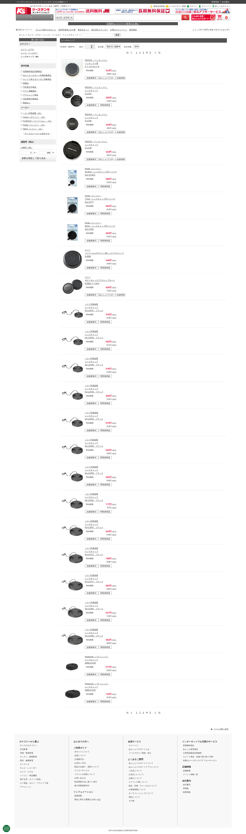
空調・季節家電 (26, 753)
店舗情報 (186, 767)
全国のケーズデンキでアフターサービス (200, 760)
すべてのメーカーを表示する (37, 134)
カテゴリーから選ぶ (26, 17)
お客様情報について (137, 789)
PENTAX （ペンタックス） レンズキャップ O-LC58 (96, 117)
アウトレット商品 (30, 95)
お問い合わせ (80, 778)
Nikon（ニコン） (33, 129)
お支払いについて (136, 774)
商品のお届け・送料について (86, 767)
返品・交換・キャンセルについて (143, 786)
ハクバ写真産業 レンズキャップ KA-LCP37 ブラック (94, 307)
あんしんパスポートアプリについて (144, 767)
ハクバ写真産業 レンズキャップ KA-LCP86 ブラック (94, 633)
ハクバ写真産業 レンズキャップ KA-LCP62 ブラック (94, 497)
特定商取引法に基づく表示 (85, 782)
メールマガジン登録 (177, 6)
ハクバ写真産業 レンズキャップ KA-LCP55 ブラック (94, 443)
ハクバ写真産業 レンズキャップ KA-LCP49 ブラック (94, 389)
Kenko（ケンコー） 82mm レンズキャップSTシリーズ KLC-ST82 (100, 226)
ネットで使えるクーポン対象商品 (37, 79)
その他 (131, 801)
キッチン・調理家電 (28, 757)
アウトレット (25, 787)
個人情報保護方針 (81, 785)
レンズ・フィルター (52, 35)
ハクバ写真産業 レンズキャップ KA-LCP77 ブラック (94, 578)
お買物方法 (79, 759)
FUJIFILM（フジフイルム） (37, 121)
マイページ (206, 6)
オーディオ (24, 764)
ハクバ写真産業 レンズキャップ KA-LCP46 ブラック (94, 361)
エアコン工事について (138, 782)
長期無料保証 (188, 745)
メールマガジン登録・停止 (140, 753)
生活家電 (23, 749)
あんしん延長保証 (190, 749)
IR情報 (186, 788)
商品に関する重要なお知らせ (87, 799)
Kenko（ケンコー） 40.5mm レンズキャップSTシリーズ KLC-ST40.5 (101, 172)
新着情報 (78, 796)
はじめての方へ (36, 6)
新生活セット (83, 30)
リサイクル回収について (84, 774)
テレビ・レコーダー (28, 768)
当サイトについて (81, 752)
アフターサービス (81, 770)
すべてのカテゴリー (28, 745)
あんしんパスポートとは (139, 749)
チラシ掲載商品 (29, 91)
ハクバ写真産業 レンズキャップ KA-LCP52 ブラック (94, 416)
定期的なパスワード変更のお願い (123, 23)
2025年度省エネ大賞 (67, 30)
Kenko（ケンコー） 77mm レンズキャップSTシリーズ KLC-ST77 (100, 199)
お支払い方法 (80, 763)
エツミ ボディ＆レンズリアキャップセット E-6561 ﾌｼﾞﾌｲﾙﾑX (100, 280)
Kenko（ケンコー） (34, 125)
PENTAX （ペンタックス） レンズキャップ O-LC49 (96, 145)
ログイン (193, 6)
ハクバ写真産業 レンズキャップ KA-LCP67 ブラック (94, 524)
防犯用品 (133, 30)
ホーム (22, 35)
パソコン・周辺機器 (28, 775)
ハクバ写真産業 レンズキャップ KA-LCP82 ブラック (94, 605)
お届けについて (135, 778)
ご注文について (135, 771)
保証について (134, 797)
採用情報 (215, 2)
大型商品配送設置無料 (192, 753)
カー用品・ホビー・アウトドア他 (34, 783)
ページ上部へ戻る (221, 729)
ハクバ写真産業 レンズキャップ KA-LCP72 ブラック (94, 551)
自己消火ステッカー (99, 30)
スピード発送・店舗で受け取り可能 (198, 757)
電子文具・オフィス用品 (30, 779)
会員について (80, 755)
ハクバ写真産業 (32, 113)
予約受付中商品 (29, 87)
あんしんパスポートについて (141, 763)
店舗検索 (186, 771)
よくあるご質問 (51, 6)
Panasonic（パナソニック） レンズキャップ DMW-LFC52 (97, 660)
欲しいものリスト (222, 6)
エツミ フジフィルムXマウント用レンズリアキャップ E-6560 (104, 253)
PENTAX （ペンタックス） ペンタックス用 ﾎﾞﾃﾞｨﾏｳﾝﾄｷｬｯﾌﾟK (96, 63)
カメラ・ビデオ (63, 17)
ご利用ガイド (65, 6)
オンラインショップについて (141, 793)
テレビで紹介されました (45, 30)
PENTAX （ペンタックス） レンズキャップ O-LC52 (96, 90)
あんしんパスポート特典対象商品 (37, 75)
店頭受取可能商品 (30, 99)
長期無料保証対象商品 (32, 71)
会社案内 (225, 2)
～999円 (26, 148)
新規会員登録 (159, 6)
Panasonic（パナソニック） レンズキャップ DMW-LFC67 (97, 687)
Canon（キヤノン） (34, 117)
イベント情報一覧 (190, 774)
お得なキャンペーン (118, 30)
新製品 (26, 83)
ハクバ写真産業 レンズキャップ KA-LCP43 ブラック (94, 334)
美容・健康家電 (26, 760)
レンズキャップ (71, 35)
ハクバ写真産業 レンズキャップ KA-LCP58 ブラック (94, 470)
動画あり (27, 103)
